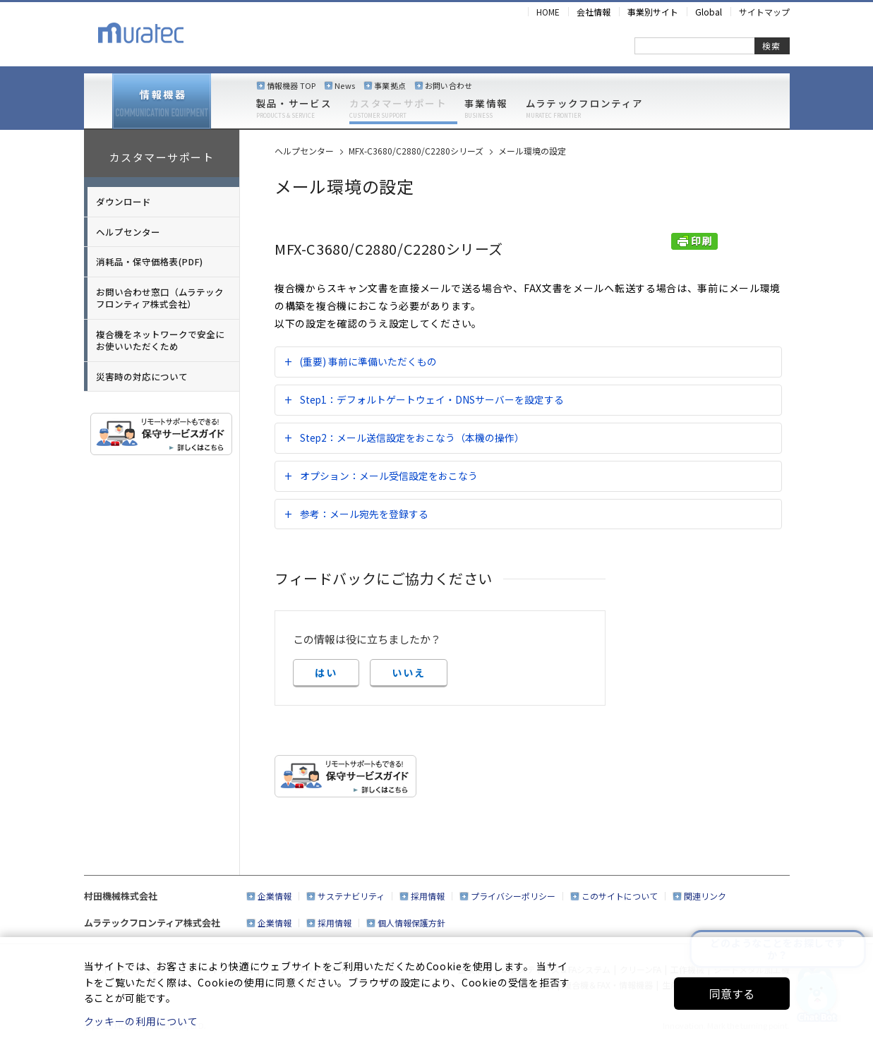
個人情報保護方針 (411, 923)
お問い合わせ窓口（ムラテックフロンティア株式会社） (160, 298)
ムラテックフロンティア (585, 109)
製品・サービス (294, 109)
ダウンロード (123, 201)
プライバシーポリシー (513, 896)
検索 (771, 46)
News (345, 85)
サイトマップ (764, 12)
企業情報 (274, 896)
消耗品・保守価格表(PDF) (149, 261)
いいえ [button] (409, 672)
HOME (548, 12)
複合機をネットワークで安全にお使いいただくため (160, 340)
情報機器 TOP (291, 85)
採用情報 (428, 896)
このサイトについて (620, 896)
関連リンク (705, 896)
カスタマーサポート (398, 109)
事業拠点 (390, 85)
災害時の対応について (142, 376)
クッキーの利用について (141, 1021)
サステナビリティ (351, 896)
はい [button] (326, 672)
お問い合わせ (448, 85)
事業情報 (485, 109)
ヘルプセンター (128, 232)
